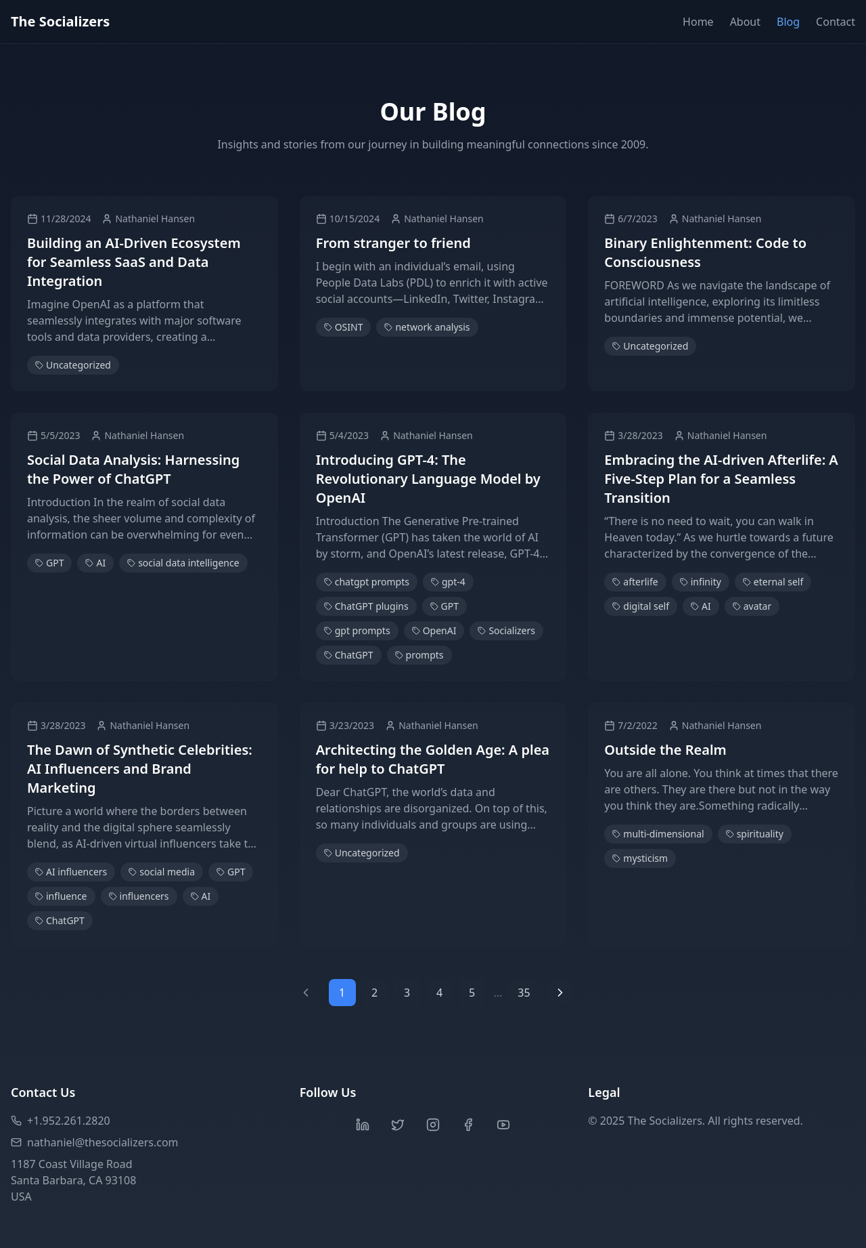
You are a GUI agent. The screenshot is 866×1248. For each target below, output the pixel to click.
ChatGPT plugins (366, 606)
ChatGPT (348, 654)
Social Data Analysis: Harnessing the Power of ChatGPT (133, 469)
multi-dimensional (658, 833)
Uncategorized (73, 364)
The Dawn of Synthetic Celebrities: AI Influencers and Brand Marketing (139, 769)
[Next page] (560, 992)
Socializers (506, 630)
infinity (700, 581)
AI (95, 562)
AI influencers (71, 871)
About (745, 21)
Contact (835, 21)
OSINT (343, 326)
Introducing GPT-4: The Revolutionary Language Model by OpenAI (428, 479)
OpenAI (434, 630)
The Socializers (60, 21)
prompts (419, 654)
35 (524, 992)
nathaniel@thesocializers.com (95, 1142)
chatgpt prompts (366, 581)
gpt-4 (448, 581)
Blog (788, 21)
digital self (640, 606)
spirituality (754, 833)
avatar (752, 606)
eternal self (773, 581)
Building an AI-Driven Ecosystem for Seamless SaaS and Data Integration (134, 262)
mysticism (640, 858)
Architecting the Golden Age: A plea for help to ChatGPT (432, 759)
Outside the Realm (665, 750)
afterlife (635, 581)
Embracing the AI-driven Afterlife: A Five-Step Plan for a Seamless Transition (721, 479)
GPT (49, 562)
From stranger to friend (393, 243)
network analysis (427, 326)
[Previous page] (306, 992)
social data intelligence (183, 562)
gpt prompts (357, 630)
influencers (139, 896)
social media (162, 871)
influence (61, 896)
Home (698, 21)
